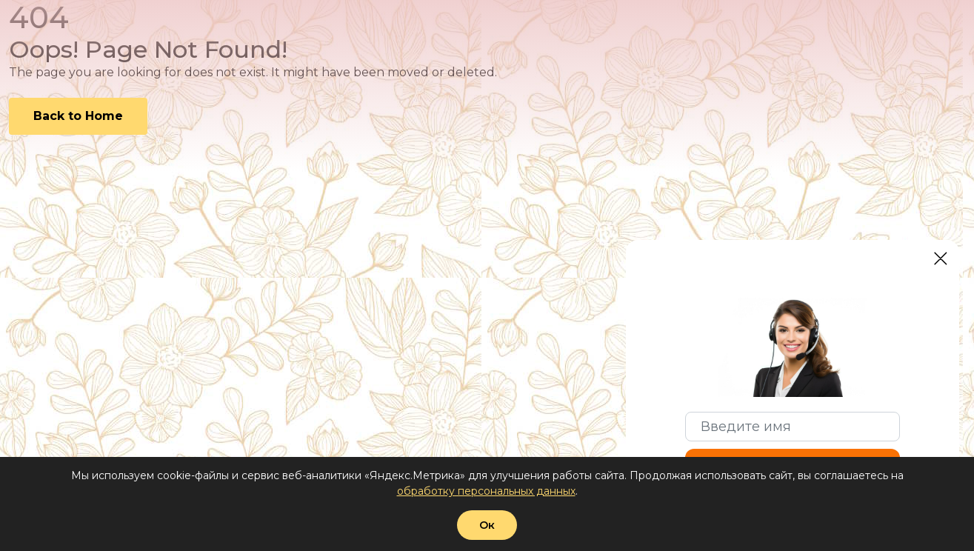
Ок (487, 525)
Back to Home (78, 116)
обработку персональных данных (486, 491)
